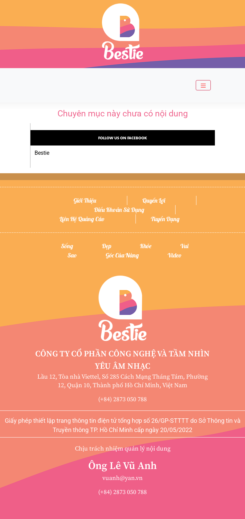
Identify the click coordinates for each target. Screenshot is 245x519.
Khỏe (146, 246)
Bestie (42, 153)
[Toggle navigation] (203, 85)
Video (175, 255)
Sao (72, 255)
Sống (67, 246)
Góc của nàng (122, 255)
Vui (184, 246)
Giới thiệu (85, 200)
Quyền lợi (153, 200)
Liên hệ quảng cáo (82, 219)
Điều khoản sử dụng (119, 210)
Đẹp (106, 246)
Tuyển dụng (165, 219)
